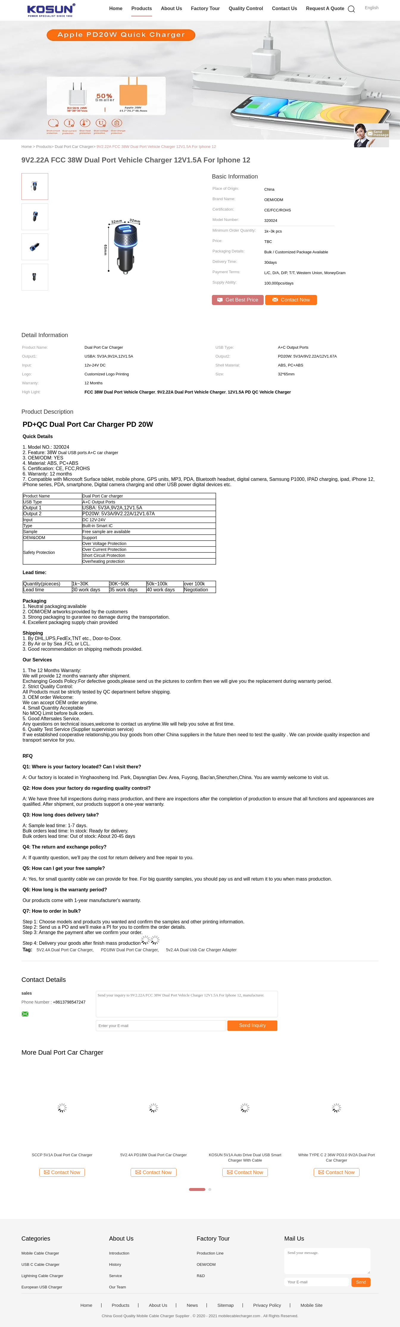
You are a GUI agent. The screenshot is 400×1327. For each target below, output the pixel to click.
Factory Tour (205, 8)
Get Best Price (237, 300)
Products (141, 8)
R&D (201, 1276)
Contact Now (291, 300)
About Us (171, 8)
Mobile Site (312, 1305)
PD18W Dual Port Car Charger (129, 949)
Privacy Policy (267, 1305)
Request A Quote (325, 8)
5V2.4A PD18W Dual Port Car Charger (153, 1155)
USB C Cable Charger (40, 1264)
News (192, 1305)
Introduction (119, 1253)
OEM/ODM (206, 1264)
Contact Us (284, 8)
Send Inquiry (252, 1025)
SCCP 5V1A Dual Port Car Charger (62, 1155)
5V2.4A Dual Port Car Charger (65, 949)
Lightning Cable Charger (42, 1276)
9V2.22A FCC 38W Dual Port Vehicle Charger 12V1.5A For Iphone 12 (156, 146)
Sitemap (225, 1305)
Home (115, 8)
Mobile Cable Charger (40, 1253)
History (115, 1264)
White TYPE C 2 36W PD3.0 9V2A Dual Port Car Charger (336, 1157)
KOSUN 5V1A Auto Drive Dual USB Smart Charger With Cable (245, 1157)
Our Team (117, 1287)
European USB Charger (41, 1287)
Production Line (210, 1253)
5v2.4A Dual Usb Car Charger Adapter (201, 949)
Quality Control (246, 8)
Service (115, 1276)
